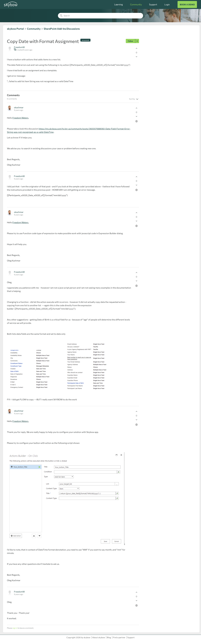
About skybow (98, 637)
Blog (109, 637)
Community (136, 4)
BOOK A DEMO (187, 4)
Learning (118, 4)
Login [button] (167, 4)
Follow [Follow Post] (130, 41)
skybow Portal (15, 28)
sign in (15, 628)
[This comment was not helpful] (136, 116)
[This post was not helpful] (136, 56)
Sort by (134, 99)
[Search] (100, 15)
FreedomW (19, 47)
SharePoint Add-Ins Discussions (62, 28)
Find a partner (119, 637)
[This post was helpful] (136, 48)
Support (153, 4)
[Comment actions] (136, 121)
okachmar (18, 107)
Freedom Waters (20, 118)
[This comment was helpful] (136, 108)
